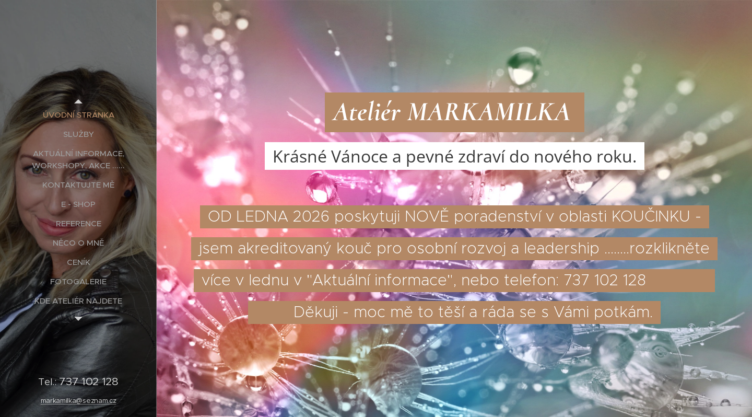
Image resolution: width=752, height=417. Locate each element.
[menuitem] (78, 115)
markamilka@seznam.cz (78, 400)
